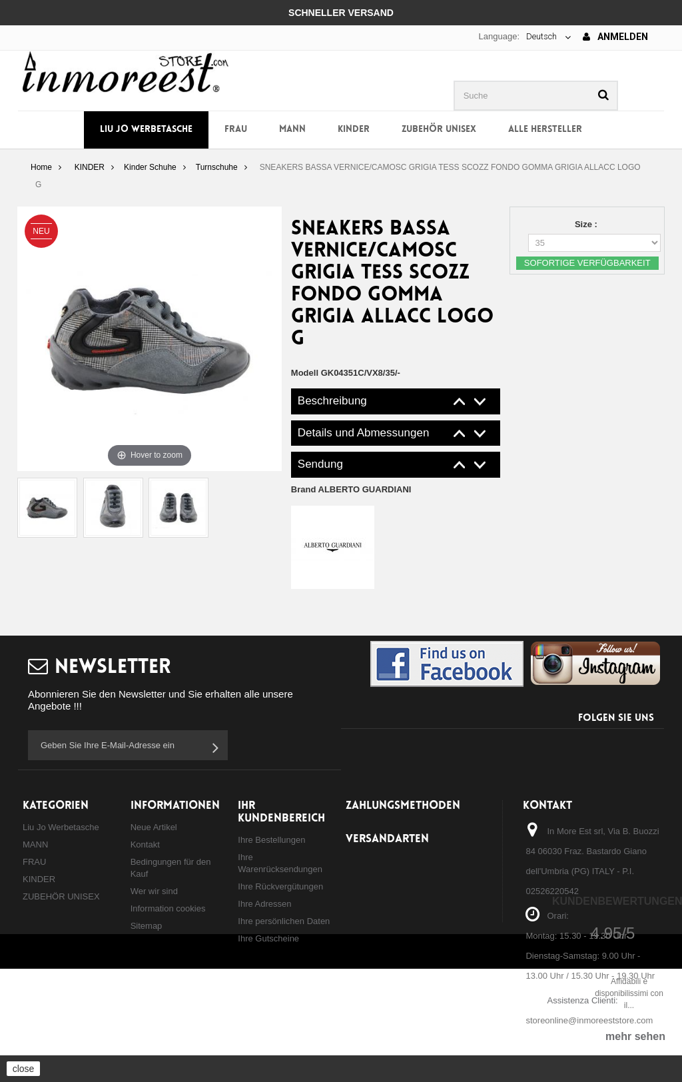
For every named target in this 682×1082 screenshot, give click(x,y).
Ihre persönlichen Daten (284, 921)
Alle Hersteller (545, 130)
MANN (292, 130)
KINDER (354, 130)
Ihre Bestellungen (271, 840)
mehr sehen (635, 1036)
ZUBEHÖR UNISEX (439, 130)
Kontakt (145, 844)
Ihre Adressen (264, 904)
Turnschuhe (217, 167)
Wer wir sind (154, 891)
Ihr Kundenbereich (281, 812)
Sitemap (147, 926)
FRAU (235, 130)
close (24, 1068)
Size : (587, 224)
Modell (304, 373)
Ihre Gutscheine (268, 938)
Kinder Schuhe (150, 167)
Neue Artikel (154, 827)
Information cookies (168, 908)
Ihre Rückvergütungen (280, 886)
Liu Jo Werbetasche (146, 130)
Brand (351, 489)
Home (41, 167)
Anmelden (615, 36)
